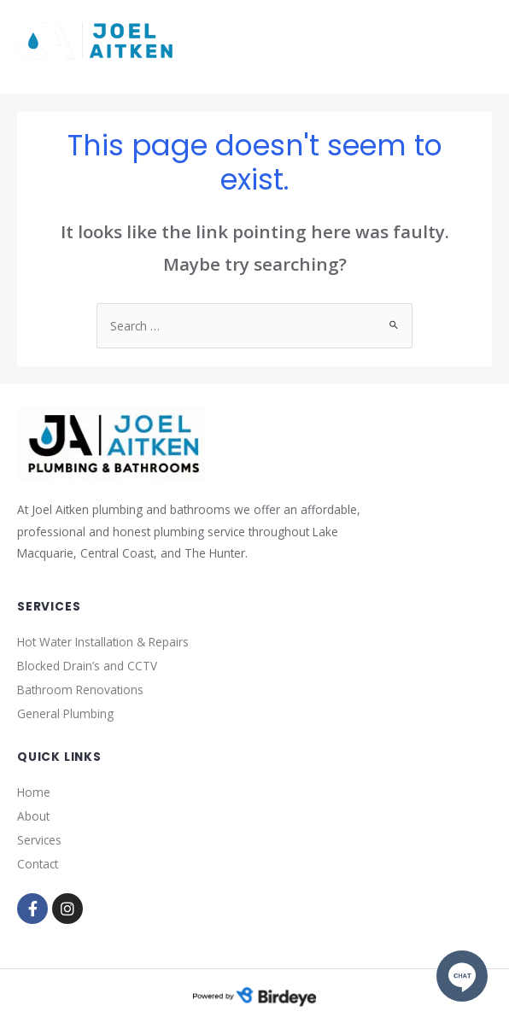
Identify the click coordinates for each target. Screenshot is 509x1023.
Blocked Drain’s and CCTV (87, 666)
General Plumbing (65, 713)
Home (33, 792)
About (33, 816)
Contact (37, 864)
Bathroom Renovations (80, 689)
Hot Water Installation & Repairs (103, 642)
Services (39, 840)
